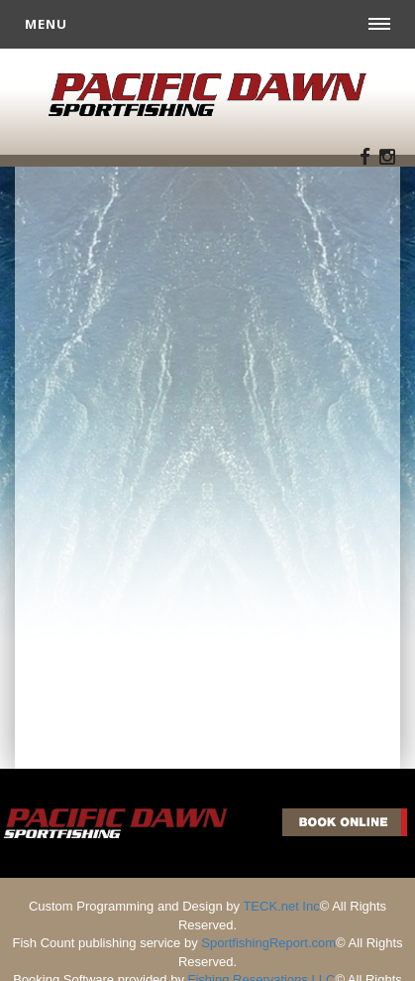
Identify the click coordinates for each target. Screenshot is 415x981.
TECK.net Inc (281, 906)
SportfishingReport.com (268, 942)
